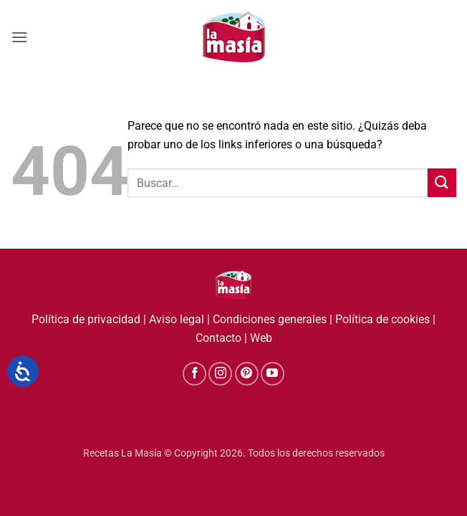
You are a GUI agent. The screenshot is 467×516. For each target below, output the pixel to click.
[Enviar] (442, 182)
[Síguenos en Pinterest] (247, 374)
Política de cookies (382, 319)
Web (261, 338)
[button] (19, 36)
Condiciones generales (270, 319)
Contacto (218, 338)
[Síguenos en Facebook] (194, 374)
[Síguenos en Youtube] (272, 374)
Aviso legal (176, 319)
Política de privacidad (86, 319)
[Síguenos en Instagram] (220, 374)
